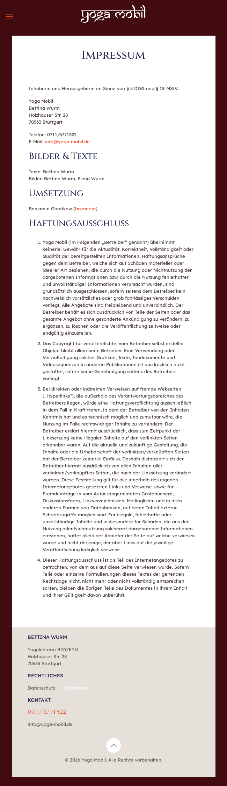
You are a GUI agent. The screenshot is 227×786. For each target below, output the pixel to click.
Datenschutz (41, 688)
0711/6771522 (61, 134)
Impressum (77, 688)
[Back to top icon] (113, 745)
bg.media (85, 208)
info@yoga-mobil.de (67, 141)
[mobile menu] (9, 16)
